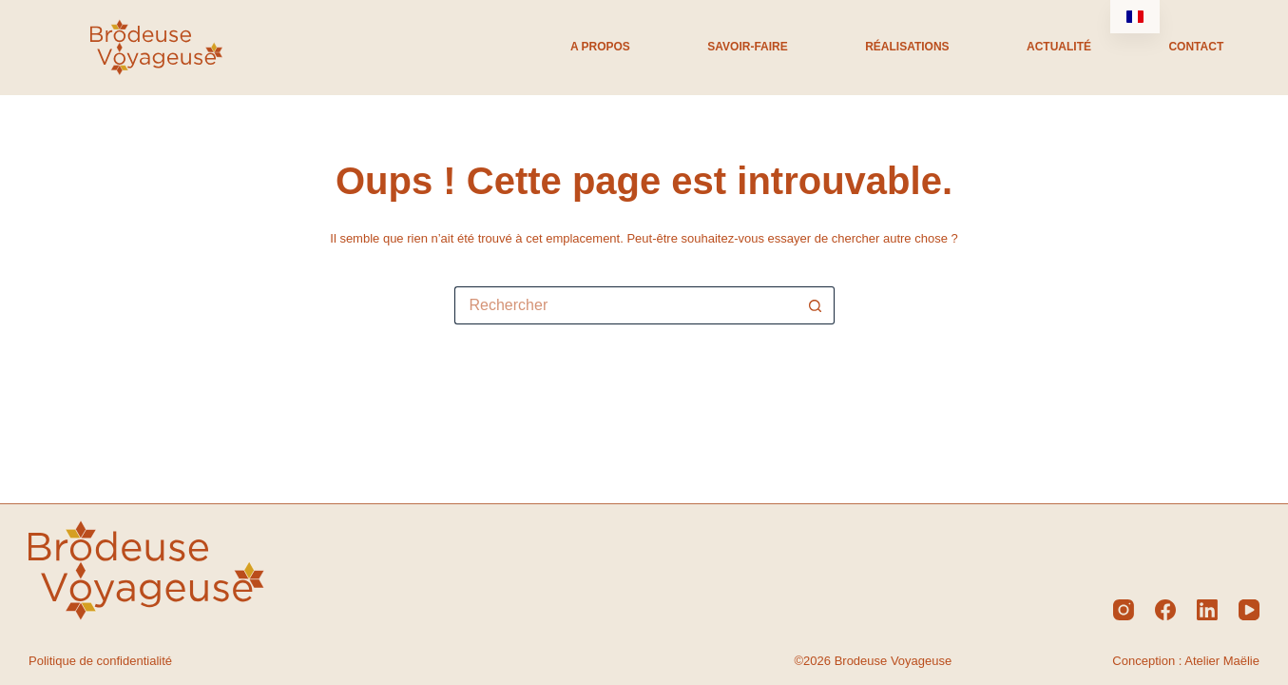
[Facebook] (1165, 609)
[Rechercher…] (625, 305)
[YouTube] (1249, 609)
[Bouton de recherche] (816, 305)
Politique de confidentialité (100, 661)
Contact (1195, 46)
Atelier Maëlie (1221, 661)
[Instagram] (1123, 609)
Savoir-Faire (747, 46)
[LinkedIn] (1207, 609)
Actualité (1059, 46)
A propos (600, 46)
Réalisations (907, 46)
